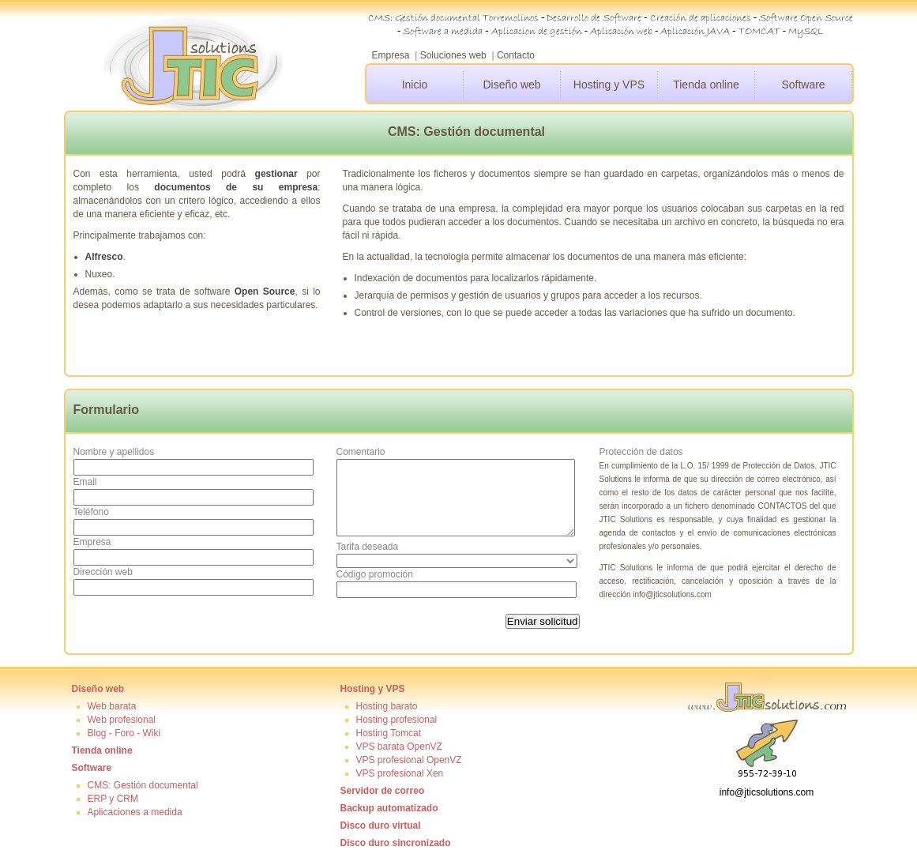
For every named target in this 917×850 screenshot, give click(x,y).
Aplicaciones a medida (135, 812)
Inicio (415, 84)
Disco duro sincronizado (395, 842)
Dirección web (103, 571)
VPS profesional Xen (400, 773)
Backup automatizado (389, 808)
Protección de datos (641, 451)
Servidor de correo (382, 790)
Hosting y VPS (609, 84)
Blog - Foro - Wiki (124, 733)
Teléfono (91, 511)
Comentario (360, 451)
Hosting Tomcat (388, 733)
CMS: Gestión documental (143, 785)
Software (803, 84)
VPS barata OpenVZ (399, 746)
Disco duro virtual (380, 825)
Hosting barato (387, 706)
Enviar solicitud (542, 621)
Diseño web (511, 84)
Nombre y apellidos (114, 451)
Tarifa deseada (367, 546)
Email (85, 481)
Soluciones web (453, 55)
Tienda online (706, 84)
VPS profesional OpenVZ (409, 759)
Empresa (391, 55)
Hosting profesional (397, 719)
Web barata (112, 706)
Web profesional (122, 719)
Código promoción (374, 574)
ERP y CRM (113, 798)
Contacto (516, 55)
